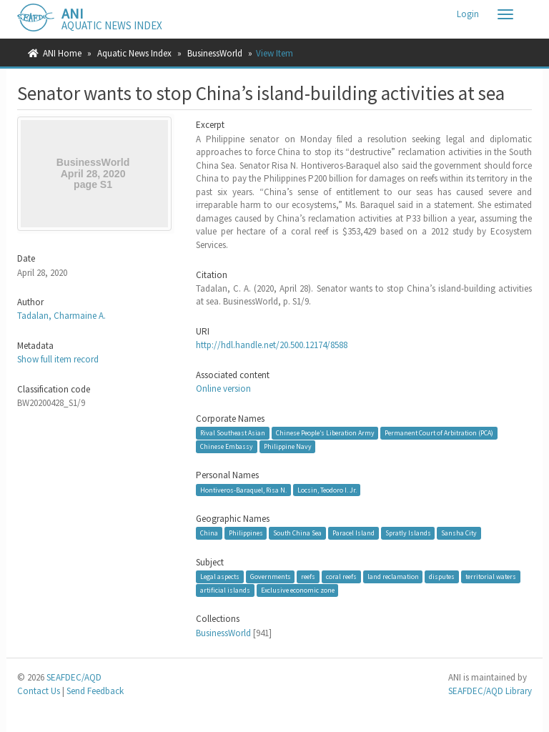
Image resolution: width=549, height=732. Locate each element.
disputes (442, 576)
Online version (223, 388)
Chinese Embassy (226, 446)
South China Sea (297, 533)
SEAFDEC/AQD (74, 677)
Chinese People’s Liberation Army (325, 432)
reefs (308, 576)
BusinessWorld (214, 53)
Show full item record (58, 359)
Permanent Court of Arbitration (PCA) (439, 432)
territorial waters (490, 576)
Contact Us (38, 691)
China (209, 533)
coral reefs (341, 576)
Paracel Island (353, 533)
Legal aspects (219, 576)
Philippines (246, 533)
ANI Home (62, 53)
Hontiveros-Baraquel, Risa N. (243, 489)
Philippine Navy (288, 446)
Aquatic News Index (134, 53)
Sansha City (459, 533)
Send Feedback (95, 691)
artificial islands (225, 590)
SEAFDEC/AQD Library (490, 691)
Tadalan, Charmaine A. (61, 316)
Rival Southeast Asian (232, 432)
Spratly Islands (408, 533)
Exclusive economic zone (298, 590)
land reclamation (393, 576)
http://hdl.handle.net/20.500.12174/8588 (271, 345)
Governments (270, 576)
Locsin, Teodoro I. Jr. (327, 489)
